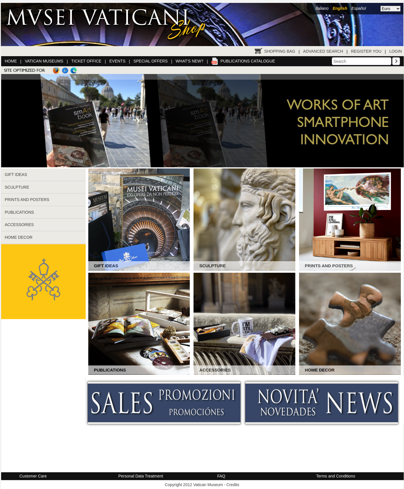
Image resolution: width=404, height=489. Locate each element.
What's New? (190, 61)
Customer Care (33, 476)
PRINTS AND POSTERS (27, 199)
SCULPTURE (17, 187)
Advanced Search (323, 51)
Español (358, 8)
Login (395, 51)
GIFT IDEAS (16, 174)
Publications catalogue (248, 61)
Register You (366, 51)
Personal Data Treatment (140, 476)
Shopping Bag (279, 51)
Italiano (321, 8)
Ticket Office (86, 61)
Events (117, 61)
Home (11, 61)
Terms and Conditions (335, 476)
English (340, 8)
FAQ (221, 476)
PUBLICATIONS (19, 212)
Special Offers (150, 61)
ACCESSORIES (19, 224)
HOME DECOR (18, 237)
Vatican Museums (44, 61)
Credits (233, 484)
